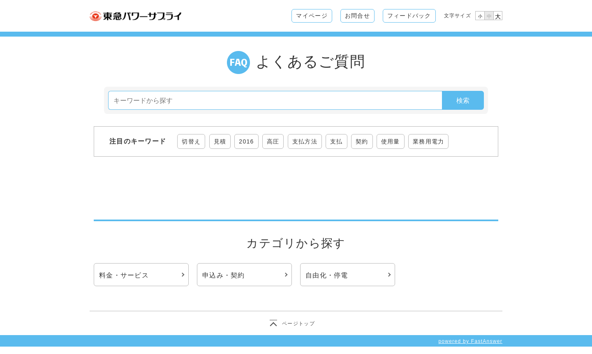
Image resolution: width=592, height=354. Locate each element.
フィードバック (409, 15)
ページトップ (298, 323)
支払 (336, 141)
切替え (191, 141)
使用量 (390, 141)
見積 (220, 141)
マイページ (311, 15)
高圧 (273, 141)
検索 (462, 100)
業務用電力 (428, 141)
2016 (246, 141)
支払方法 (304, 141)
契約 (362, 141)
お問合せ (357, 15)
